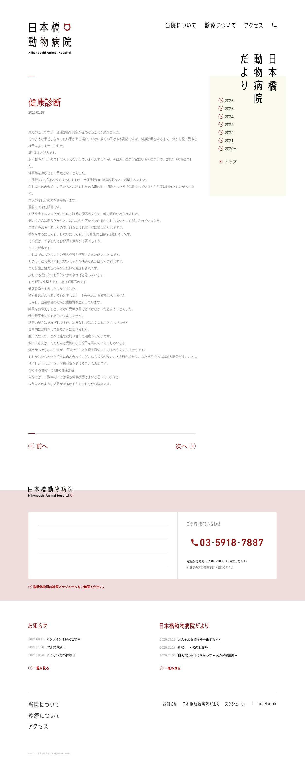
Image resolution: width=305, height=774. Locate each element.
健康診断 (44, 102)
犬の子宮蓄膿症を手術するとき (199, 653)
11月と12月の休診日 (60, 668)
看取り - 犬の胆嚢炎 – (194, 661)
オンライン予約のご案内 (63, 652)
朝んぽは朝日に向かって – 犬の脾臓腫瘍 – (207, 668)
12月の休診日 (56, 660)
